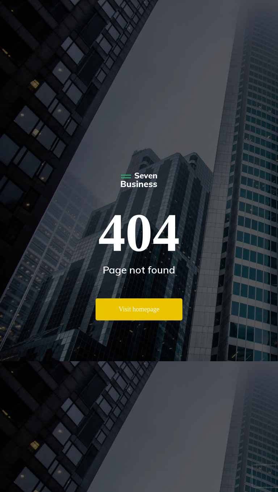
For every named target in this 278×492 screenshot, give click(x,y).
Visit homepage (139, 309)
